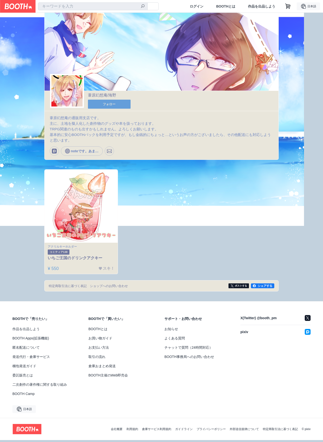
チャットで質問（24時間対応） (188, 349)
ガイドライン (184, 431)
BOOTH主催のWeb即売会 (108, 377)
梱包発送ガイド (24, 368)
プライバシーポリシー (211, 431)
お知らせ (171, 331)
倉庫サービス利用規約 (156, 431)
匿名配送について (26, 349)
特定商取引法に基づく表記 (280, 431)
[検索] (143, 6)
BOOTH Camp (23, 396)
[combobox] (93, 6)
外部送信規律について (244, 431)
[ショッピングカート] (288, 6)
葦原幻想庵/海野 (102, 95)
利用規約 (132, 431)
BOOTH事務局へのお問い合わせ (189, 359)
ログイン (196, 6)
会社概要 (117, 431)
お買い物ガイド (100, 340)
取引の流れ (96, 359)
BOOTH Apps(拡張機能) (30, 340)
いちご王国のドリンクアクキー (76, 260)
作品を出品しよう (261, 6)
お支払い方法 (98, 349)
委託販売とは (22, 377)
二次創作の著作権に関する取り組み (39, 386)
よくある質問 (174, 340)
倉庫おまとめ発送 (102, 368)
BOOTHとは (225, 6)
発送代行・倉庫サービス (31, 359)
